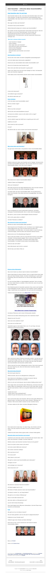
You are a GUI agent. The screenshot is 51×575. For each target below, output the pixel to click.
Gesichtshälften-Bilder (22, 554)
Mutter (27, 554)
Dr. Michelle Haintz (21, 10)
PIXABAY (14, 540)
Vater (29, 554)
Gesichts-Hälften (10, 554)
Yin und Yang (33, 554)
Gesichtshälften (15, 554)
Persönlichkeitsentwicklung (27, 553)
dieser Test (27, 292)
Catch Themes (29, 570)
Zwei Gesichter (37, 554)
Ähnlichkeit (40, 553)
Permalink (23, 555)
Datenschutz (34, 568)
